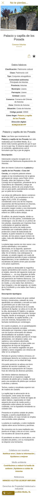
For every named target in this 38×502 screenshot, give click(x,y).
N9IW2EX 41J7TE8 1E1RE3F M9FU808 (19, 481)
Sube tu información (25, 454)
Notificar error (9, 454)
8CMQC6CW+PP (19, 125)
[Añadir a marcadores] (34, 56)
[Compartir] (29, 56)
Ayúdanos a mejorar (19, 457)
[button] (8, 493)
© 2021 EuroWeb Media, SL (19, 492)
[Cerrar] (3, 3)
